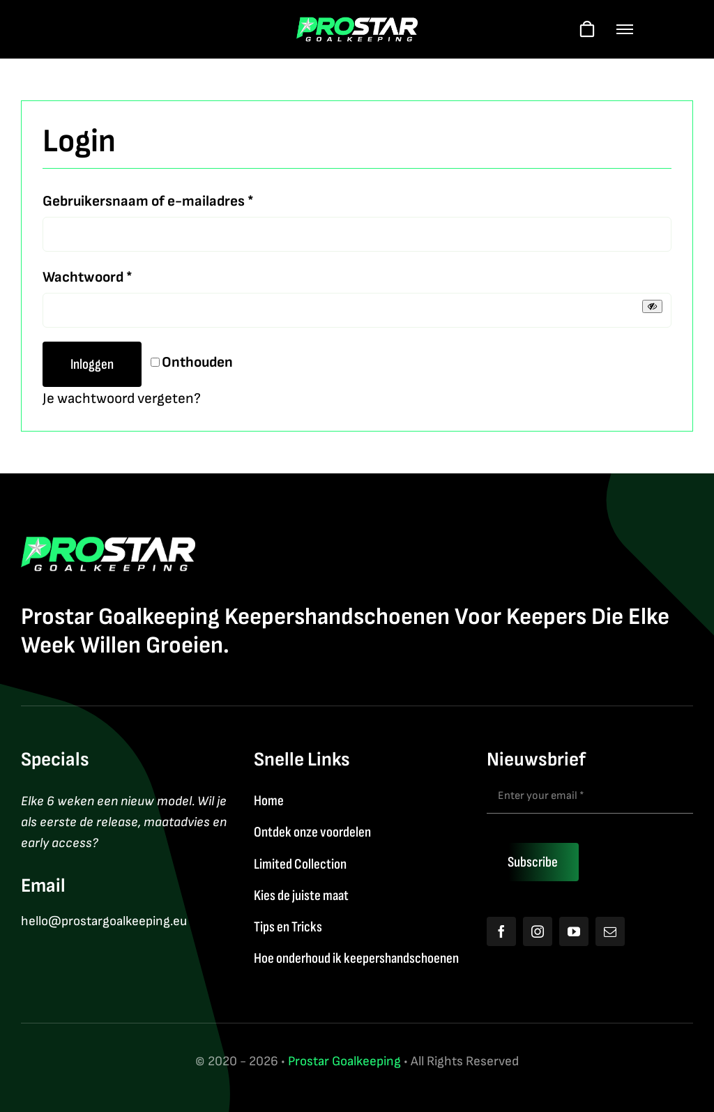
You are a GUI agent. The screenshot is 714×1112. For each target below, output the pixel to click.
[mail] (610, 931)
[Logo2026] (357, 24)
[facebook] (501, 931)
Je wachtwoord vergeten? (122, 398)
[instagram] (537, 931)
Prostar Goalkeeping (344, 1061)
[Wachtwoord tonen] (652, 306)
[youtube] (573, 931)
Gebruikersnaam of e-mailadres (148, 200)
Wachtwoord (87, 276)
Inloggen (92, 364)
